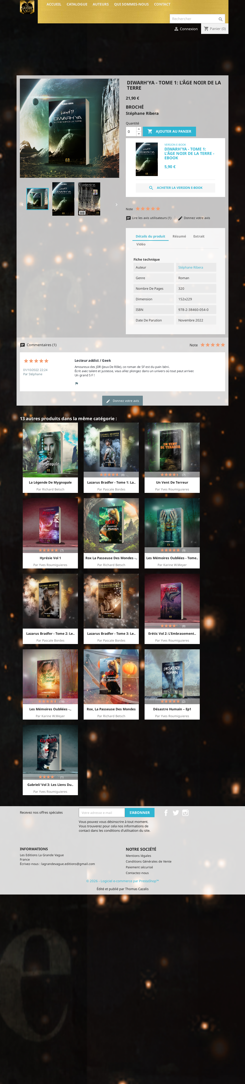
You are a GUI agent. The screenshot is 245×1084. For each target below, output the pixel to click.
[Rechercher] (197, 18)
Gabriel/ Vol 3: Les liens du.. (50, 784)
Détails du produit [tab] (150, 236)
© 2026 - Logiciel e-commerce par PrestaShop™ (122, 881)
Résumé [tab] (179, 236)
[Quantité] (131, 131)
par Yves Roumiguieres (172, 489)
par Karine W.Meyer (172, 565)
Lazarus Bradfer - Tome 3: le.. (111, 633)
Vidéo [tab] (140, 244)
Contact (162, 4)
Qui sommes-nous (131, 4)
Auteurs (101, 4)
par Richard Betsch (50, 489)
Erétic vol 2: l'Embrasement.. (172, 633)
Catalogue (77, 4)
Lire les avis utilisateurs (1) (149, 218)
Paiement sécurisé (139, 867)
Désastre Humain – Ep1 (172, 709)
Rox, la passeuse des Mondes (111, 709)
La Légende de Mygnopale (50, 482)
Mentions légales (138, 856)
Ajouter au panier (169, 131)
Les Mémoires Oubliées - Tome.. (172, 558)
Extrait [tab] (199, 236)
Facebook (166, 812)
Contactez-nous (137, 873)
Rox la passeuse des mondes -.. (111, 558)
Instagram (185, 812)
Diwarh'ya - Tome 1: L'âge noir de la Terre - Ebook (189, 153)
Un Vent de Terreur (172, 482)
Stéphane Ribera (190, 267)
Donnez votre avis (194, 218)
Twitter (175, 812)
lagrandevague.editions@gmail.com (68, 864)
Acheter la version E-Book (175, 188)
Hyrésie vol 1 (50, 558)
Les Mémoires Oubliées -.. (50, 709)
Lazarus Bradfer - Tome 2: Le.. (50, 633)
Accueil (54, 4)
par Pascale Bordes (111, 489)
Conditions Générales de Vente (149, 861)
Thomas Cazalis (137, 889)
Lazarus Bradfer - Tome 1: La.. (111, 482)
